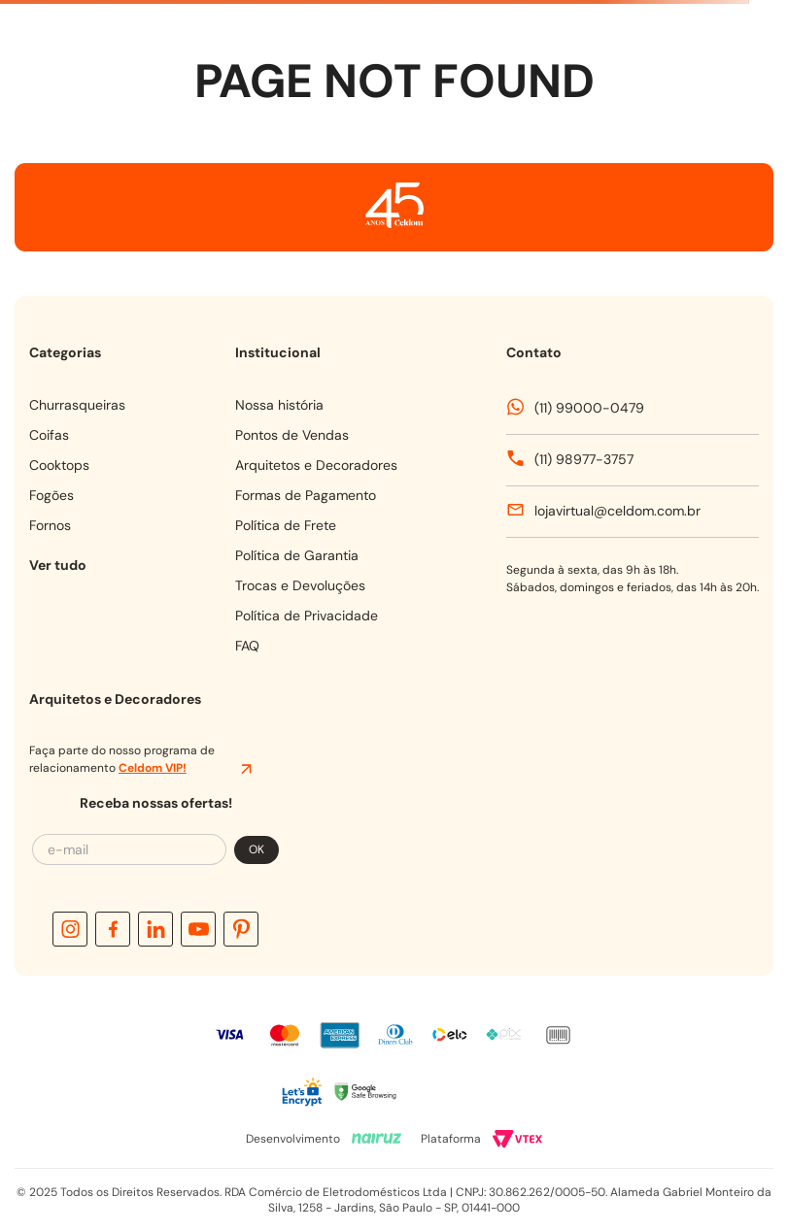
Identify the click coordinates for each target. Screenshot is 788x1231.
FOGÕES (51, 495)
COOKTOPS (59, 465)
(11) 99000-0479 (589, 407)
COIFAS (49, 435)
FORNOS (50, 525)
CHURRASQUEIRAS (77, 405)
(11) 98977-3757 (584, 459)
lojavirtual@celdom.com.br (617, 510)
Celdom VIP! (153, 768)
